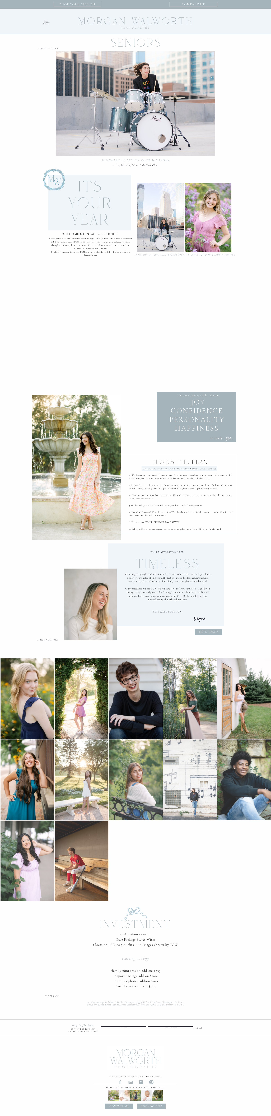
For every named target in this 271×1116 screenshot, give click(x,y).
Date (179, 469)
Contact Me (149, 469)
